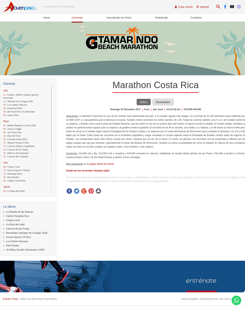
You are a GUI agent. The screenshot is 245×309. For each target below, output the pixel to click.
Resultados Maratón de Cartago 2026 (26, 232)
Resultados (163, 102)
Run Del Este (12, 135)
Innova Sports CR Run (16, 170)
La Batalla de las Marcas (19, 211)
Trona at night (12, 128)
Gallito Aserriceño (14, 180)
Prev (6, 48)
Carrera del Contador (15, 156)
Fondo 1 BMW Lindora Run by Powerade (21, 96)
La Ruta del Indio (14, 190)
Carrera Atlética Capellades (19, 146)
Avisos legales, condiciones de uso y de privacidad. (211, 298)
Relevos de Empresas (16, 153)
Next (239, 48)
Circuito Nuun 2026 (15, 139)
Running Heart (12, 173)
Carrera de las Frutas (15, 149)
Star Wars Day (12, 132)
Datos (143, 102)
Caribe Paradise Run (17, 216)
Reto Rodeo (11, 177)
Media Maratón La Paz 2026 (19, 125)
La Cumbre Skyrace (15, 104)
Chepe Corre (11, 166)
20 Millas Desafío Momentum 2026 (25, 249)
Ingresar (202, 6)
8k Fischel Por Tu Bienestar (19, 111)
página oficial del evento (101, 164)
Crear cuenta (184, 6)
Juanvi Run (11, 115)
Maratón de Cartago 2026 (18, 101)
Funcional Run (12, 108)
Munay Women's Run (16, 142)
